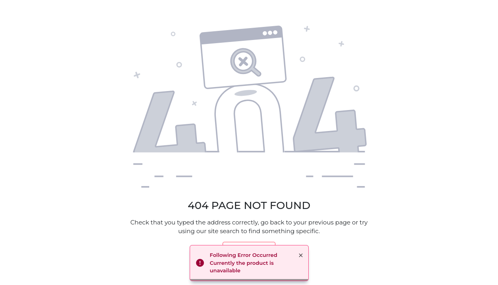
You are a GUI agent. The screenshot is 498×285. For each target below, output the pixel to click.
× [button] (301, 255)
